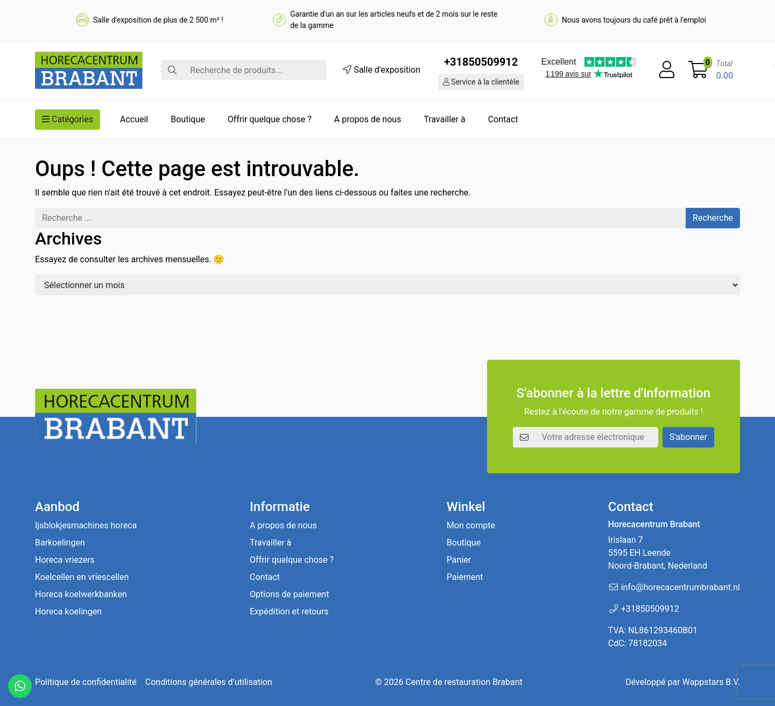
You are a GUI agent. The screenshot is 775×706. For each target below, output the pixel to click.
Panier (459, 560)
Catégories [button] (67, 119)
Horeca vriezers (65, 560)
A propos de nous (367, 119)
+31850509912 (481, 61)
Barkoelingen (60, 542)
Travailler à (444, 119)
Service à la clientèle (481, 82)
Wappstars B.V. (711, 682)
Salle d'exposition (381, 70)
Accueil (134, 119)
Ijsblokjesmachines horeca (86, 525)
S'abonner (688, 437)
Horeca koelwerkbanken (81, 594)
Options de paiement (289, 594)
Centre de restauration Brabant (463, 682)
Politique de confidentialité (86, 682)
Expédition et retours (289, 611)
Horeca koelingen (68, 611)
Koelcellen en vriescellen (82, 577)
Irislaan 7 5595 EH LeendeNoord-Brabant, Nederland (657, 553)
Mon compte (471, 525)
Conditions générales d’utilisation (208, 682)
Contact (503, 119)
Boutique (188, 119)
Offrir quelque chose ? (270, 119)
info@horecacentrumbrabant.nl (680, 587)
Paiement (465, 577)
